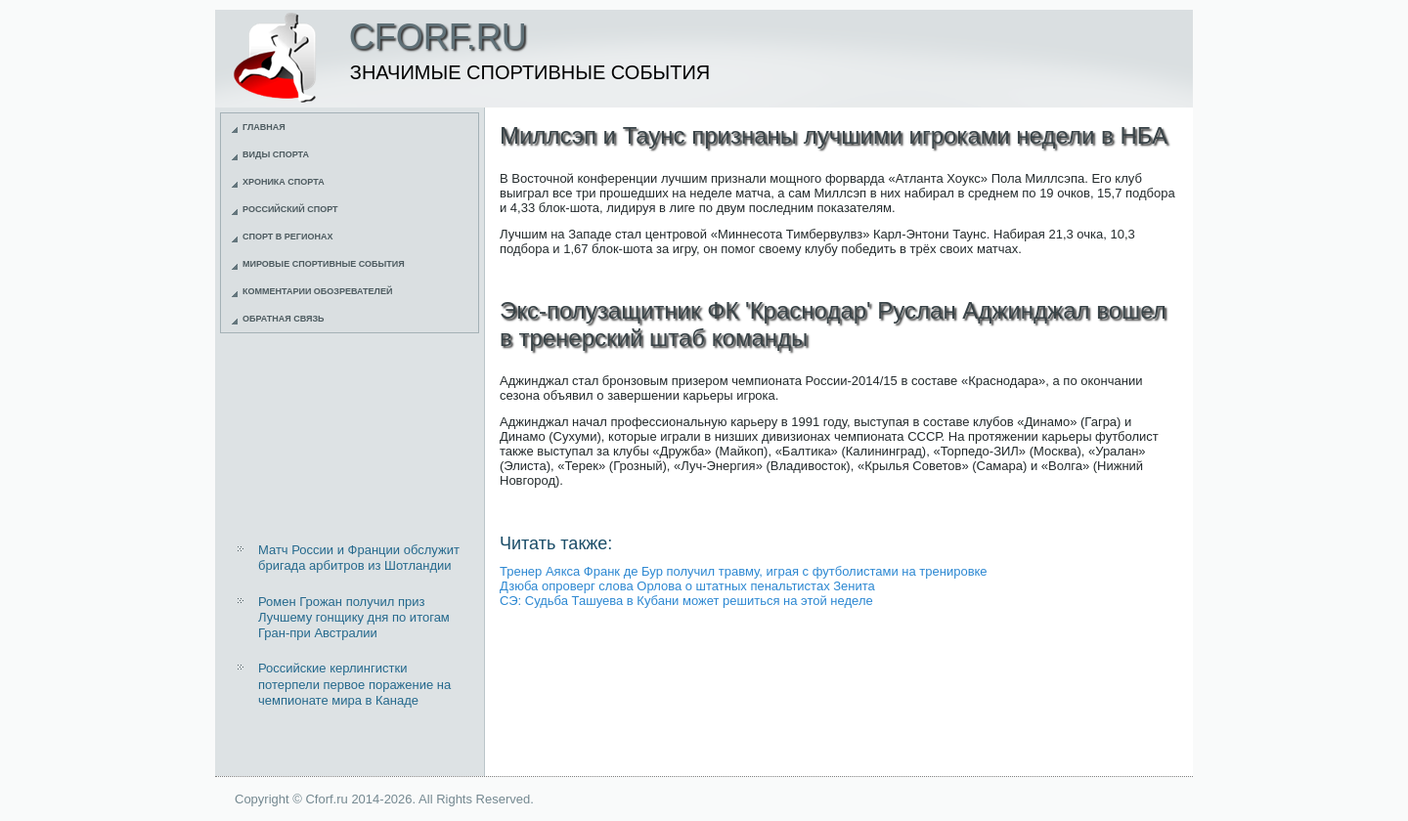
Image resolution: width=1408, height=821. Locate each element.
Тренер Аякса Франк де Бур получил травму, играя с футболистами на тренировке (744, 571)
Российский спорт (290, 209)
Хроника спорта (283, 182)
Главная (264, 127)
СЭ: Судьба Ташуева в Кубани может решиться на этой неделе (686, 600)
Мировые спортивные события (323, 264)
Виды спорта (275, 154)
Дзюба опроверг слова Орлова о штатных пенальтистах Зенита (687, 586)
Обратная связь (283, 319)
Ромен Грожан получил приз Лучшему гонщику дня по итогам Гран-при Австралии (354, 617)
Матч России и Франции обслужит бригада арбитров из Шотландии (359, 557)
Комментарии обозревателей (317, 291)
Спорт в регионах (287, 236)
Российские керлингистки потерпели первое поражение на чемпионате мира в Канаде (354, 684)
